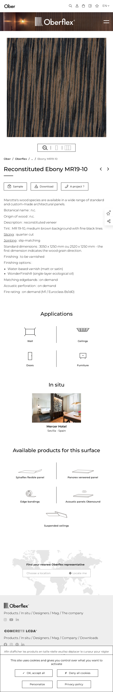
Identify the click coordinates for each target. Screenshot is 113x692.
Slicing (9, 234)
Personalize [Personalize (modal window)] (37, 684)
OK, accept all (34, 673)
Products (11, 613)
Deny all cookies (77, 673)
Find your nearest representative (55, 564)
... (32, 159)
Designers (41, 613)
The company (72, 613)
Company (69, 638)
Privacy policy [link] (74, 684)
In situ (25, 613)
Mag (55, 613)
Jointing (10, 240)
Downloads (89, 638)
